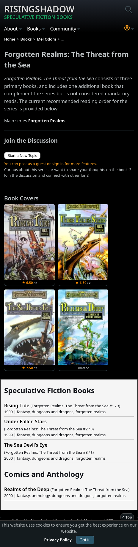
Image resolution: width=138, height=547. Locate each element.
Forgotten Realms (46, 120)
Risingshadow (39, 12)
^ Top (127, 517)
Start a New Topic (22, 155)
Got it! (84, 540)
